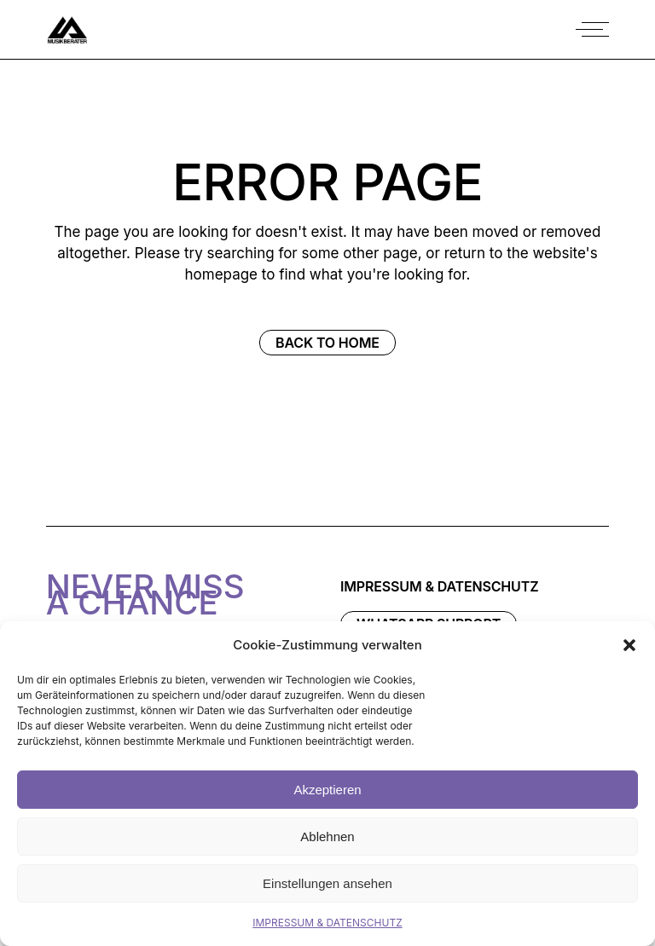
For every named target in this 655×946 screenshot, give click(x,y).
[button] (629, 645)
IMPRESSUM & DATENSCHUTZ (327, 922)
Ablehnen (327, 836)
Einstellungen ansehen (327, 883)
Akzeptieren (327, 789)
